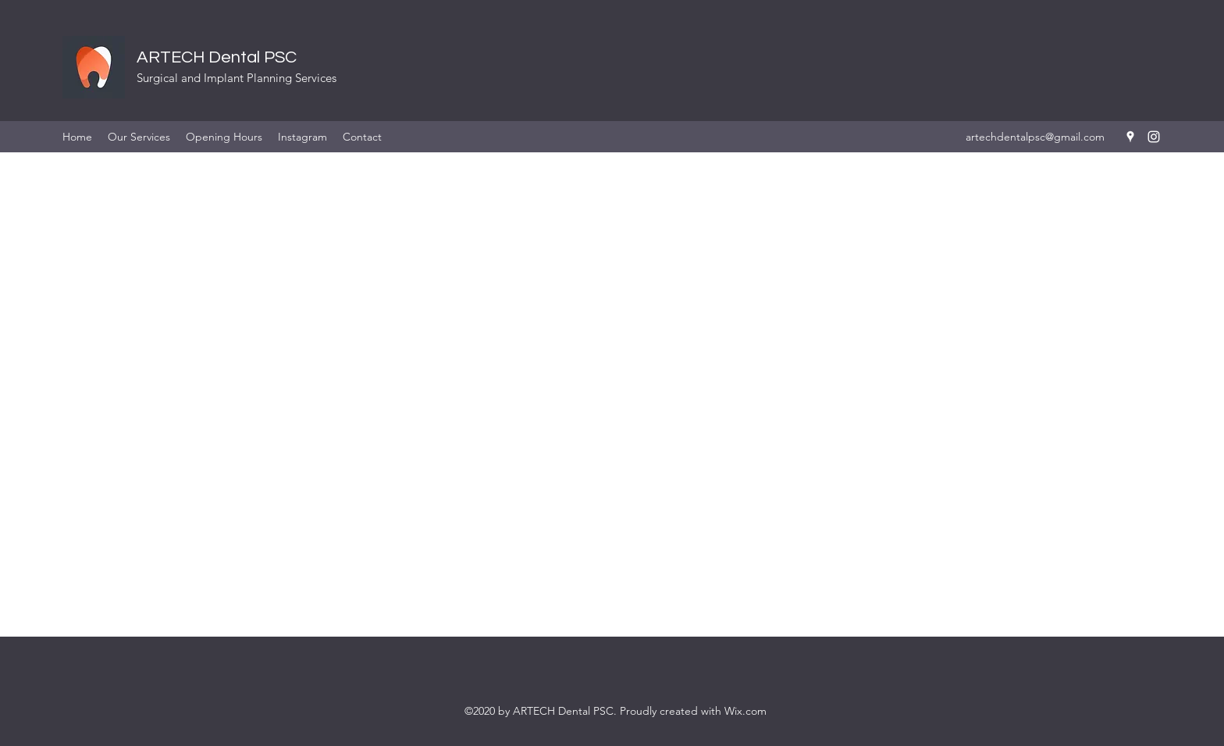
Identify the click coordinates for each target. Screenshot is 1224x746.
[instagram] (1154, 137)
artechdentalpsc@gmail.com (1035, 137)
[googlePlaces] (1130, 137)
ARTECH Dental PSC (217, 57)
